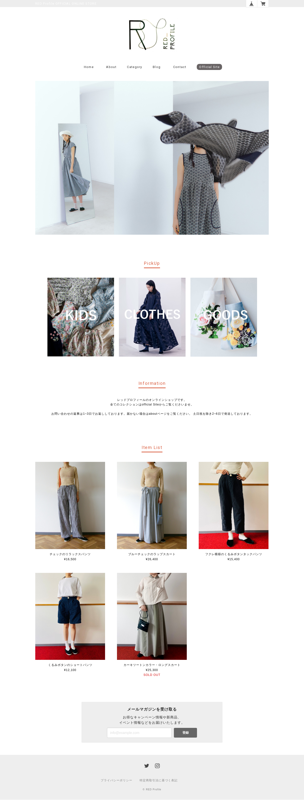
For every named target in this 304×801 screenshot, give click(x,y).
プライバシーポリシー (116, 781)
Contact (179, 68)
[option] (80, 318)
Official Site (209, 68)
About (111, 68)
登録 (185, 734)
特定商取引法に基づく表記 (159, 781)
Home (89, 68)
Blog (157, 68)
